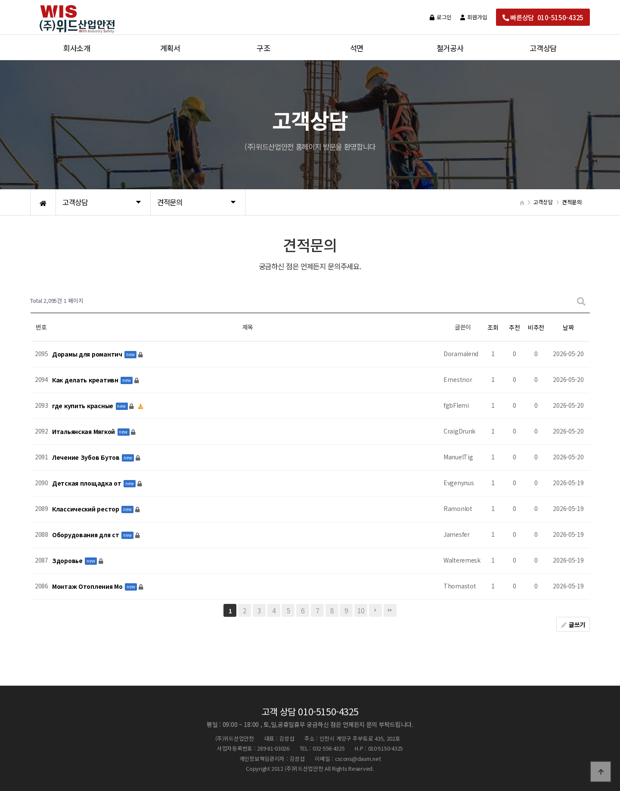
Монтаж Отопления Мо (88, 586)
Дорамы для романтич (88, 354)
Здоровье (68, 560)
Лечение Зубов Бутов (86, 457)
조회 (492, 327)
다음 (375, 610)
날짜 (568, 327)
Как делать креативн (86, 379)
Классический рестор (86, 509)
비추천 (536, 327)
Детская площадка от (87, 483)
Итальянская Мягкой (84, 431)
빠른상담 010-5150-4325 (542, 17)
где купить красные (83, 405)
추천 (514, 327)
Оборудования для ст (86, 534)
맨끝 (390, 610)
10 (360, 610)
